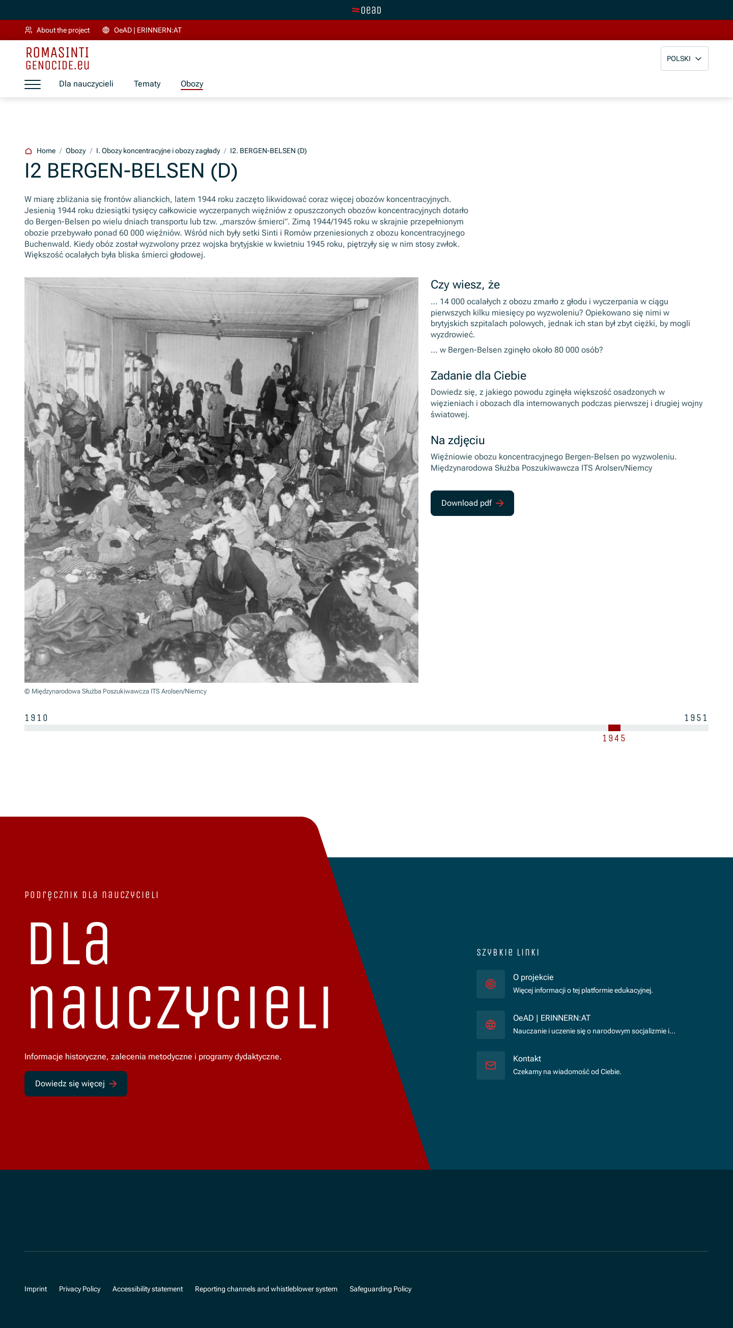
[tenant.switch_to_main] (366, 10)
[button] (685, 58)
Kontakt (527, 1058)
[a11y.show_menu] (32, 84)
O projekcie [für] (533, 977)
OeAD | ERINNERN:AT (602, 1018)
